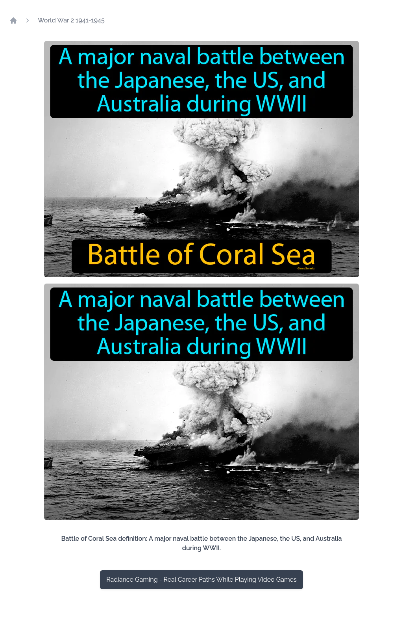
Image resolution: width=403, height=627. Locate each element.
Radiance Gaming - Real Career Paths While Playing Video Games (201, 579)
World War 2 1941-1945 (71, 20)
